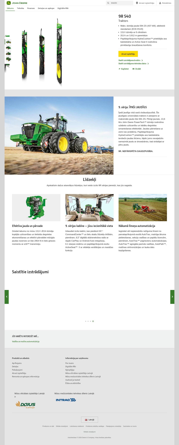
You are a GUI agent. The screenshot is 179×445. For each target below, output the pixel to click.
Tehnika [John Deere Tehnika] (20, 8)
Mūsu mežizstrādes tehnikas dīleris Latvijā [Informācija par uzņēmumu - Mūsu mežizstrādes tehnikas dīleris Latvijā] (83, 376)
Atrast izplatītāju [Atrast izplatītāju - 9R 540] (128, 54)
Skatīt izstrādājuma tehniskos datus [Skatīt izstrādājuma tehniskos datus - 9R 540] (133, 63)
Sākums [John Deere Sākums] (10, 8)
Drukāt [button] (137, 69)
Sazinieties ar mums (130, 426)
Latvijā (89, 419)
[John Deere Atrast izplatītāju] (145, 3)
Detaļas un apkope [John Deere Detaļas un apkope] (46, 8)
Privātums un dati (48, 426)
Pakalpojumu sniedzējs (113, 426)
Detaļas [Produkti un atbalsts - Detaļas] (15, 366)
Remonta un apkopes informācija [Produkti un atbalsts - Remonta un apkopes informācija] (25, 376)
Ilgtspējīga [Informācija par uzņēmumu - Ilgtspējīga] (69, 369)
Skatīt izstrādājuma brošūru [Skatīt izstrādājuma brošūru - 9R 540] (130, 60)
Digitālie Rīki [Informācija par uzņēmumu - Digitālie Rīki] (70, 366)
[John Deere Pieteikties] (165, 3)
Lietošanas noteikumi (77, 426)
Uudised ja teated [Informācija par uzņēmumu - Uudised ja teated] (72, 379)
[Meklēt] (119, 3)
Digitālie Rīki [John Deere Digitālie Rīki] (63, 8)
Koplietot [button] (123, 69)
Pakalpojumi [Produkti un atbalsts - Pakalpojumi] (17, 369)
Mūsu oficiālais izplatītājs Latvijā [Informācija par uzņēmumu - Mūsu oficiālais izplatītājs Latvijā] (79, 373)
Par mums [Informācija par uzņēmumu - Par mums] (69, 363)
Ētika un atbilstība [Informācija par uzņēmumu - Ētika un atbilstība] (73, 383)
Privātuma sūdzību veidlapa (95, 426)
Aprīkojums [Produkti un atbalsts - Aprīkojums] (17, 363)
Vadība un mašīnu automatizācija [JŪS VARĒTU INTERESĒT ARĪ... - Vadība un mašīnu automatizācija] (25, 341)
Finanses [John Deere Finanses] (31, 8)
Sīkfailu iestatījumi (62, 426)
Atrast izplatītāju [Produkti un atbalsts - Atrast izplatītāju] (19, 373)
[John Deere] (18, 3)
